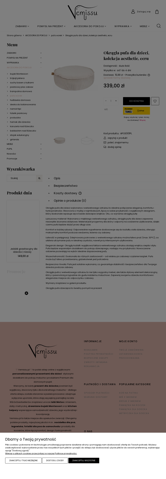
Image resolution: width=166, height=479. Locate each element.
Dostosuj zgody (55, 460)
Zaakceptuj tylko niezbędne (23, 460)
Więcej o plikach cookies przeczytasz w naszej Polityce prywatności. (41, 453)
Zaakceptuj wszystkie (83, 460)
